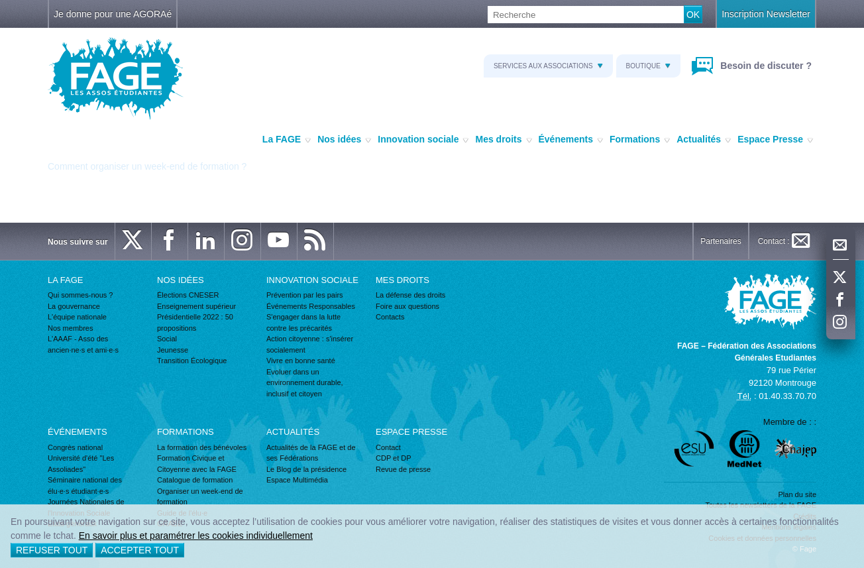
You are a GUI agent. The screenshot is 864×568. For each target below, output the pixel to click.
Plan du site (797, 494)
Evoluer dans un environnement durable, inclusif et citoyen (304, 383)
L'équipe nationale (77, 317)
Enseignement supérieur (196, 306)
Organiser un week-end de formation (200, 496)
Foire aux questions (407, 306)
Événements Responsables (310, 306)
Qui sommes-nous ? (80, 295)
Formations (640, 140)
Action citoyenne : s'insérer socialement (309, 344)
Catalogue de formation (195, 480)
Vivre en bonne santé (300, 361)
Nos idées (344, 140)
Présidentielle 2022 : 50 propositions (195, 322)
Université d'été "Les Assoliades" (81, 463)
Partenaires (720, 241)
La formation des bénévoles (201, 447)
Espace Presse (775, 140)
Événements (571, 140)
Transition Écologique (192, 361)
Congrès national (75, 447)
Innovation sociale (423, 140)
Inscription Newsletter (766, 14)
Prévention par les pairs (304, 295)
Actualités (703, 140)
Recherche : (0, 6)
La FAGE (286, 140)
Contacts (390, 317)
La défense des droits (410, 295)
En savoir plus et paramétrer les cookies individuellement (196, 535)
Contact (388, 447)
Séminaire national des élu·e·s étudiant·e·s (85, 485)
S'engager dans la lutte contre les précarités (303, 322)
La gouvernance (74, 306)
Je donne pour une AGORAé (113, 14)
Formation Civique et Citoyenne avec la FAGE (197, 463)
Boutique (648, 66)
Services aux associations (548, 66)
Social (167, 339)
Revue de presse (403, 469)
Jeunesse (172, 350)
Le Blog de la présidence (306, 469)
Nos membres (70, 328)
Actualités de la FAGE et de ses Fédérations (311, 453)
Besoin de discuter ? (765, 65)
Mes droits (503, 140)
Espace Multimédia (297, 480)
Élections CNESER (188, 295)
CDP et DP (393, 458)
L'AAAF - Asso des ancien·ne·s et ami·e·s (83, 344)
